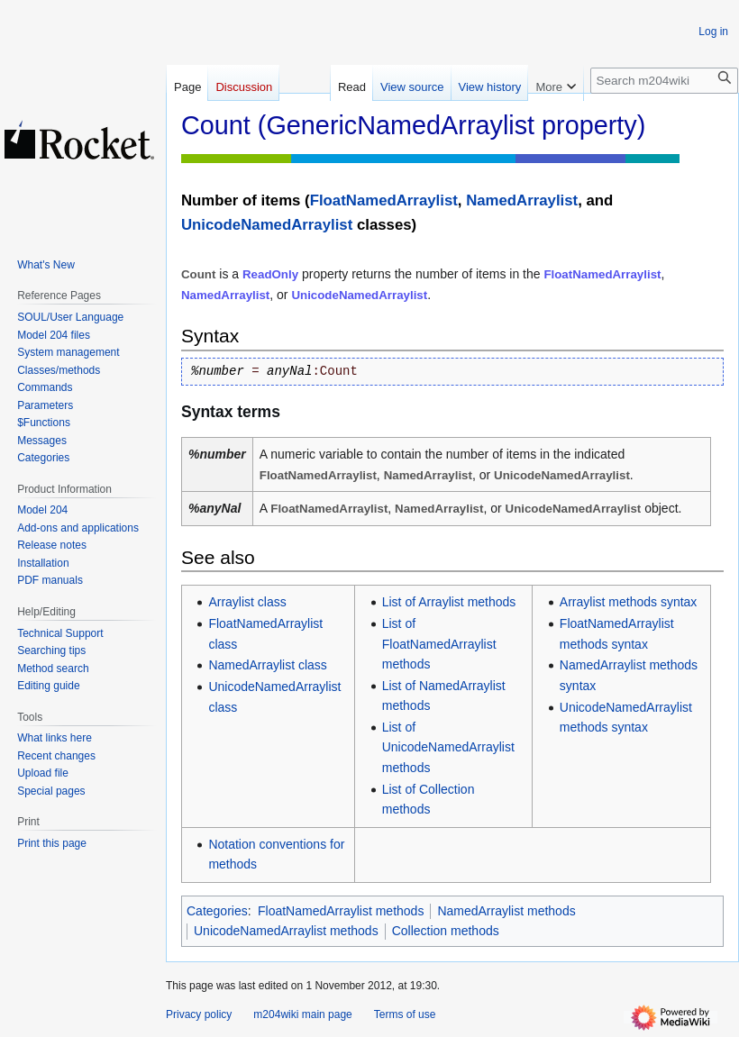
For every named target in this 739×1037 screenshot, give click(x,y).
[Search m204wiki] (664, 81)
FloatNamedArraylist (384, 200)
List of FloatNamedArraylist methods (439, 643)
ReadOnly (270, 274)
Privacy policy (199, 1014)
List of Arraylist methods (449, 602)
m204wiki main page (302, 1014)
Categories (217, 911)
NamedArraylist (522, 200)
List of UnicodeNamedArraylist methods (448, 747)
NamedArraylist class (267, 665)
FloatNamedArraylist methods (341, 911)
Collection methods (445, 930)
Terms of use (405, 1014)
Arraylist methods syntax (629, 602)
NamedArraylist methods (506, 911)
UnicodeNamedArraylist (266, 224)
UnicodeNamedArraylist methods (286, 930)
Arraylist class (247, 602)
